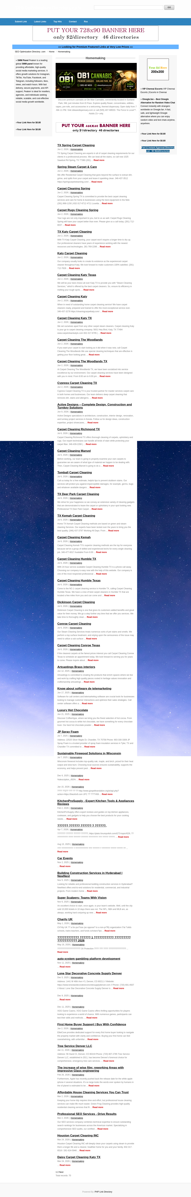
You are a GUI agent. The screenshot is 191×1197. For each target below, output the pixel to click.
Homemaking (64, 51)
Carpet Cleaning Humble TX (76, 559)
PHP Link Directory (103, 1192)
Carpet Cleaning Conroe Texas (78, 645)
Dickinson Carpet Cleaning (76, 602)
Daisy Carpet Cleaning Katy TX (78, 1157)
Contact (73, 21)
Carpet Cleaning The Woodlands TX (82, 361)
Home (52, 51)
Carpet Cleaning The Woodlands (80, 339)
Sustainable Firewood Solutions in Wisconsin (89, 753)
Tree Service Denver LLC (74, 1046)
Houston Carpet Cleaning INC (78, 1135)
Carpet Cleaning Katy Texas (76, 275)
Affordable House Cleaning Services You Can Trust (93, 1092)
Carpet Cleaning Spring (73, 188)
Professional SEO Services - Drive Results (86, 1114)
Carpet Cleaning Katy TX (74, 318)
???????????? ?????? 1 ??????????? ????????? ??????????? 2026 (94, 939)
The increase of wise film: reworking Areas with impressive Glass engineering (90, 1069)
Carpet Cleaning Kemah (74, 537)
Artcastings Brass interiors (76, 667)
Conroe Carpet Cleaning (74, 623)
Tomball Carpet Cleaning (74, 472)
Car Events (65, 858)
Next (61, 1172)
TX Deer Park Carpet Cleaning (78, 494)
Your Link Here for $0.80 (29, 122)
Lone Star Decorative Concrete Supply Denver (89, 973)
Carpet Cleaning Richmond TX (78, 429)
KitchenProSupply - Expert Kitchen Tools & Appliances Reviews (95, 802)
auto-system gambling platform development (88, 958)
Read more (99, 160)
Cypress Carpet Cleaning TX (77, 383)
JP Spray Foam (68, 731)
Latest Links (40, 21)
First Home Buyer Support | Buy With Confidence (91, 1024)
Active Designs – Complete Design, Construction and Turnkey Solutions (94, 406)
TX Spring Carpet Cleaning (76, 145)
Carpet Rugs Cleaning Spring (77, 210)
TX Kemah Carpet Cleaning (76, 515)
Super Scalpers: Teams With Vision (82, 897)
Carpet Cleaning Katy (72, 296)
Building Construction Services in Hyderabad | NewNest (89, 874)
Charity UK (65, 919)
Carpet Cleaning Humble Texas (79, 580)
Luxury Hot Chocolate (72, 710)
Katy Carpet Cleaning (72, 253)
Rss (86, 21)
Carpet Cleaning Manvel (74, 451)
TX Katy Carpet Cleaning (74, 231)
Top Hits (58, 21)
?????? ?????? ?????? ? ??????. (81, 825)
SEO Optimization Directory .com (30, 51)
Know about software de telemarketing (84, 688)
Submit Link (21, 21)
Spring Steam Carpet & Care (77, 167)
